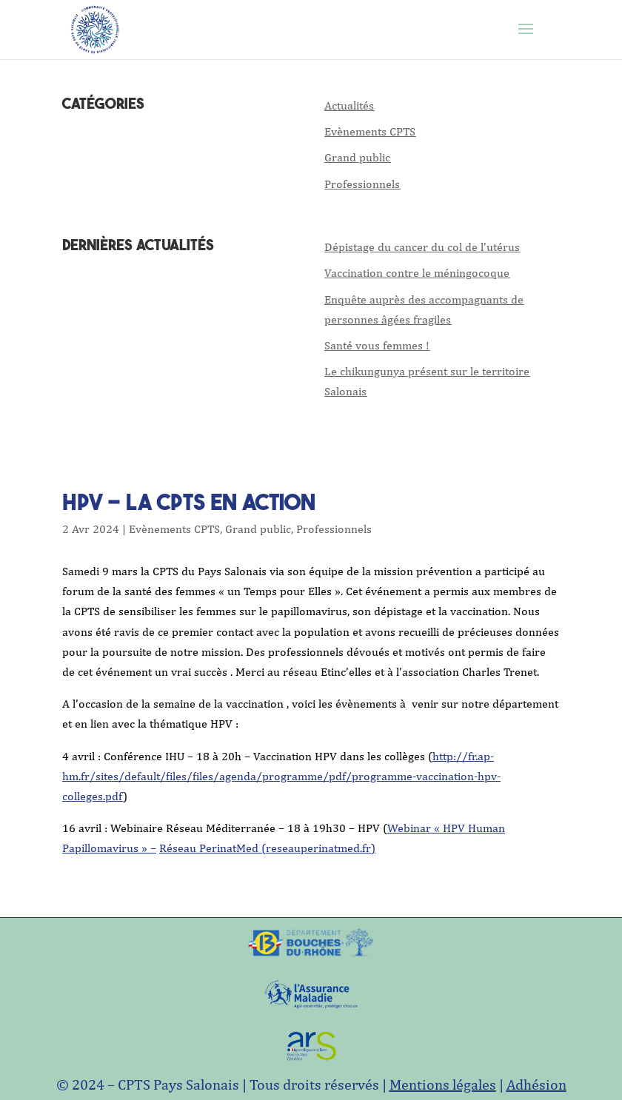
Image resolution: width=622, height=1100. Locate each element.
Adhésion (536, 1084)
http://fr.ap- (463, 756)
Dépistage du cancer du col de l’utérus (422, 247)
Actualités (349, 105)
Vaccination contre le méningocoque (416, 273)
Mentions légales (442, 1084)
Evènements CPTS (369, 131)
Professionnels (362, 184)
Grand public (357, 157)
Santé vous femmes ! (376, 345)
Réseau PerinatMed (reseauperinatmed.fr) (267, 848)
